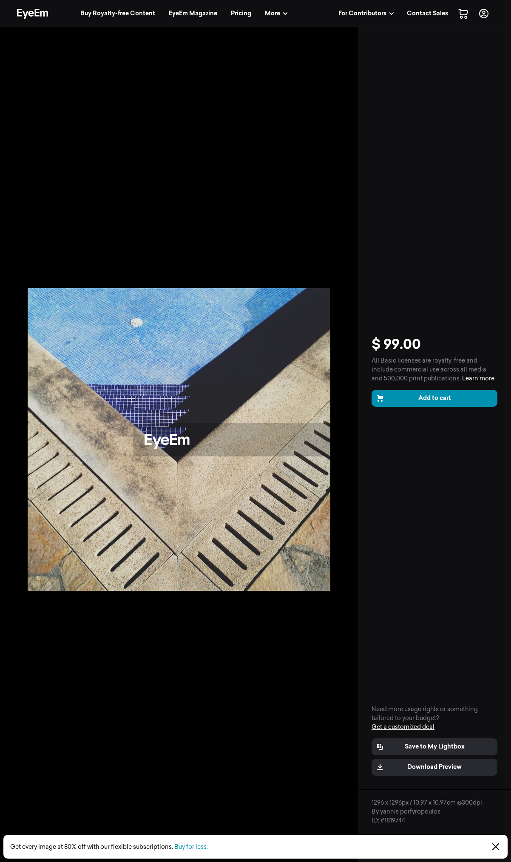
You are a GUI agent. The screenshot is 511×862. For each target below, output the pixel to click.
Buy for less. (191, 847)
